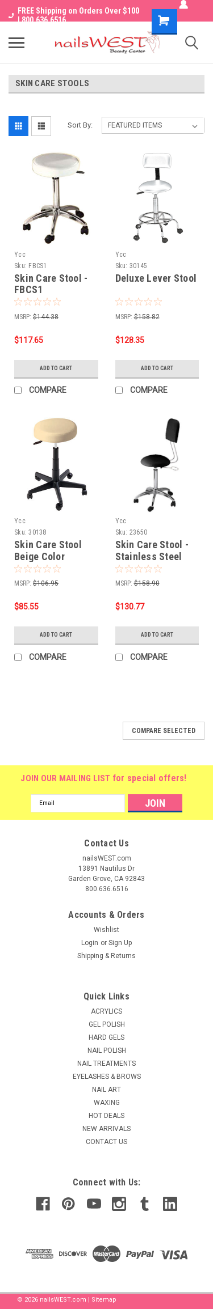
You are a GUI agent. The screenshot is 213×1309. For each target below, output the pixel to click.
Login (89, 943)
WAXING (107, 1103)
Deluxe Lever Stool (156, 278)
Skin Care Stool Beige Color (48, 550)
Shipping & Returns (106, 956)
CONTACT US (106, 1142)
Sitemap (103, 1299)
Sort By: (80, 125)
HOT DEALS (106, 1116)
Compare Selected (163, 731)
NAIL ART (106, 1090)
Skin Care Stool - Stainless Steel (152, 550)
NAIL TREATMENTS (106, 1063)
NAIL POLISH (106, 1050)
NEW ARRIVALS (106, 1129)
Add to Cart (56, 368)
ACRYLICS (106, 1011)
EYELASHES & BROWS (107, 1077)
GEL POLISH (107, 1024)
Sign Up (120, 943)
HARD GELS (106, 1037)
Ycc (20, 255)
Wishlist (106, 930)
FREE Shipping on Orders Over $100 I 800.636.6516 (74, 15)
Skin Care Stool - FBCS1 (50, 284)
